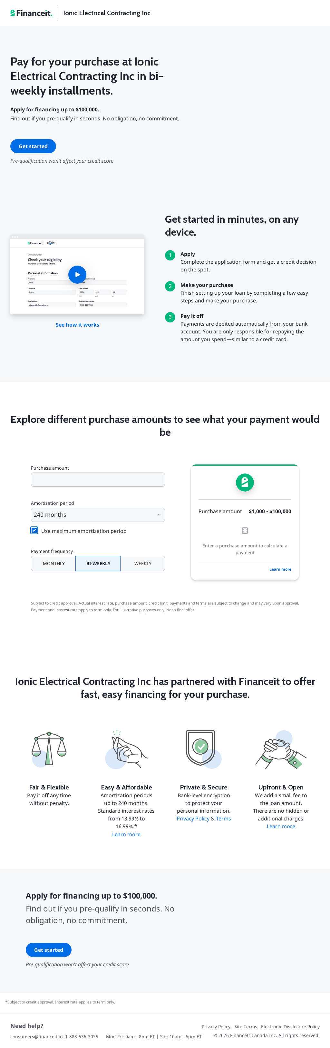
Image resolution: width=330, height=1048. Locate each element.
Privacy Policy (193, 818)
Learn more (280, 569)
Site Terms (245, 1026)
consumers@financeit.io (36, 1036)
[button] (77, 274)
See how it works (77, 324)
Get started (33, 146)
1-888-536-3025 (81, 1036)
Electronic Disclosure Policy (290, 1026)
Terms (223, 818)
